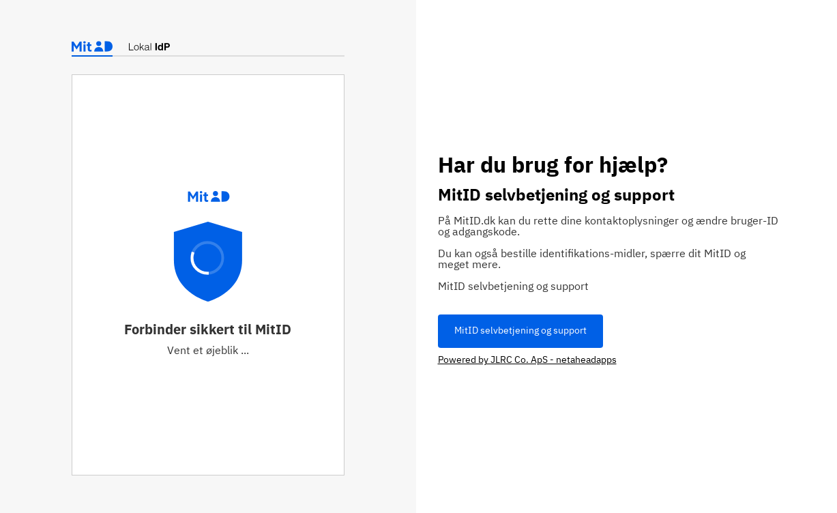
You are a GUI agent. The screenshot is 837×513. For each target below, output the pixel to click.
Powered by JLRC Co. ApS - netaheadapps (527, 360)
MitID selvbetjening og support (520, 331)
